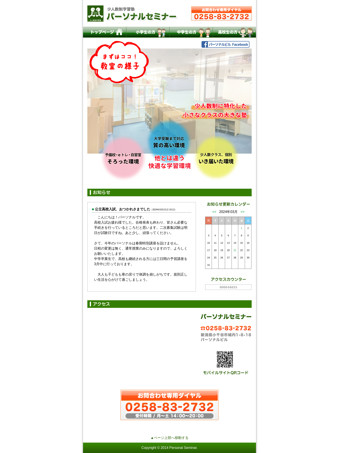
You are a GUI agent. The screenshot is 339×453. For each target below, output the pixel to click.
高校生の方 (234, 32)
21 (234, 250)
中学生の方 (191, 32)
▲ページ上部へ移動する (169, 438)
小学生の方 (148, 32)
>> (243, 212)
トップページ (104, 32)
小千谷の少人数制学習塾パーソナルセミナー (169, 13)
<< (214, 212)
